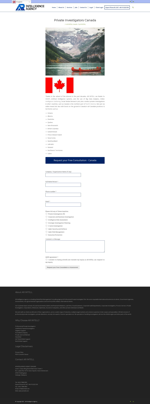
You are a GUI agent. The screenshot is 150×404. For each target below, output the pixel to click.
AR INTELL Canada (72, 24)
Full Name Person (51, 182)
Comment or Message (52, 239)
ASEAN (108, 314)
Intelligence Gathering (53, 101)
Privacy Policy (19, 352)
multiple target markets (78, 312)
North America (91, 104)
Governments (19, 301)
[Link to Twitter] (130, 1)
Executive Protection (55, 235)
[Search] (133, 7)
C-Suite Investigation (55, 226)
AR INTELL (83, 24)
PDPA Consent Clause (21, 354)
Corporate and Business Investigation (61, 217)
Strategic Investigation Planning (59, 223)
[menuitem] (54, 7)
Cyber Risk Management (56, 232)
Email (47, 201)
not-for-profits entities (53, 301)
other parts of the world (124, 314)
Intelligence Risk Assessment (58, 220)
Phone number (50, 191)
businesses (110, 299)
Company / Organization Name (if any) (58, 172)
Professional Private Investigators (25, 326)
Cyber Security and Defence (57, 229)
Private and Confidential (22, 335)
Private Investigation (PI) (56, 214)
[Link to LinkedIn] (133, 1)
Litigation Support (20, 330)
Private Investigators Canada (75, 20)
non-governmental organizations (34, 301)
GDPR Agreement (51, 257)
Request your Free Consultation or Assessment (62, 267)
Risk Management (45, 299)
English (17, 2)
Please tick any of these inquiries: (56, 211)
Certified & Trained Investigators (25, 328)
